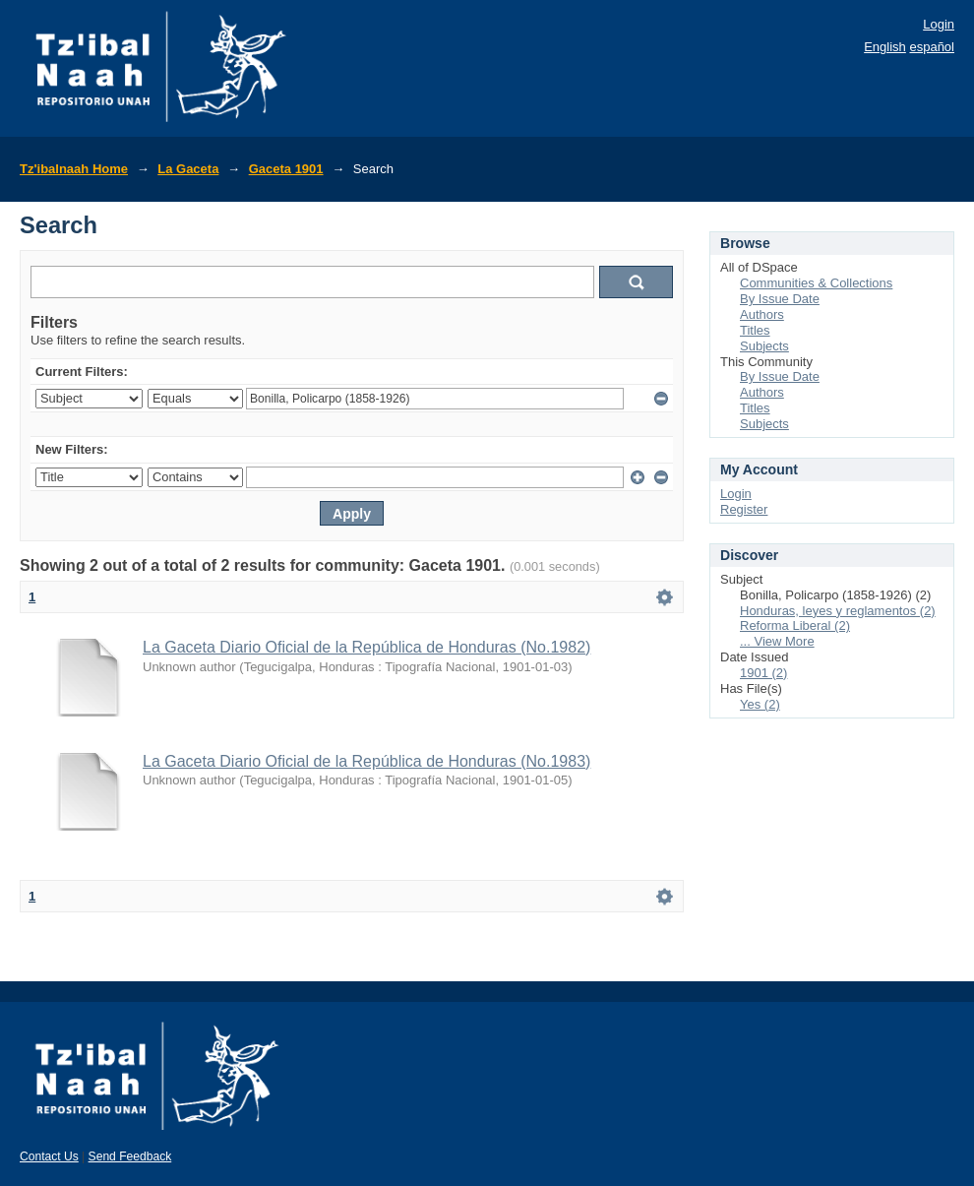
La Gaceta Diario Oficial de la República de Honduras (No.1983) (366, 761)
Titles (755, 330)
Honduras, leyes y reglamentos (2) (838, 610)
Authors (762, 314)
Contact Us (49, 1156)
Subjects (764, 346)
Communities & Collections (816, 283)
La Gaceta (187, 168)
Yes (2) (760, 704)
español (931, 46)
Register (743, 509)
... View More (777, 641)
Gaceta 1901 (286, 168)
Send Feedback (130, 1156)
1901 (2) (763, 672)
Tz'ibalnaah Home (74, 168)
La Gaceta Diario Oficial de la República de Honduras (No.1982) (366, 647)
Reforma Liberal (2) (795, 625)
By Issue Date (780, 298)
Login (938, 24)
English (885, 46)
